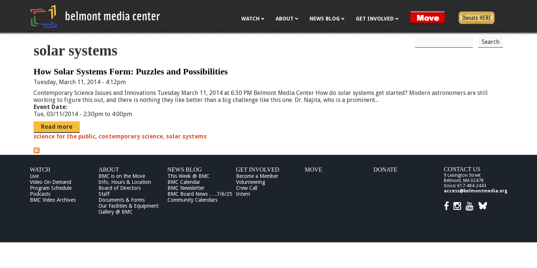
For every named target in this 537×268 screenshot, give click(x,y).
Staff (104, 194)
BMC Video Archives (53, 200)
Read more (56, 126)
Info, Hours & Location (124, 182)
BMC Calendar (183, 182)
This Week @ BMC (188, 176)
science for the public (64, 136)
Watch (40, 169)
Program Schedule (51, 188)
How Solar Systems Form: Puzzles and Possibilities (131, 71)
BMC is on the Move (121, 176)
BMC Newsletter (185, 188)
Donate (385, 169)
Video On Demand (50, 182)
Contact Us (462, 169)
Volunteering (250, 182)
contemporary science (130, 136)
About (108, 169)
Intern (243, 194)
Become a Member (257, 176)
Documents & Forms (121, 200)
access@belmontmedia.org (475, 191)
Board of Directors (119, 188)
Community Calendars (192, 200)
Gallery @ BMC (115, 212)
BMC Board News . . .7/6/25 (199, 194)
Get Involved (257, 169)
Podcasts (40, 194)
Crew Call (246, 188)
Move (313, 169)
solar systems (186, 136)
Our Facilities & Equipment (128, 206)
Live (34, 176)
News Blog (184, 169)
